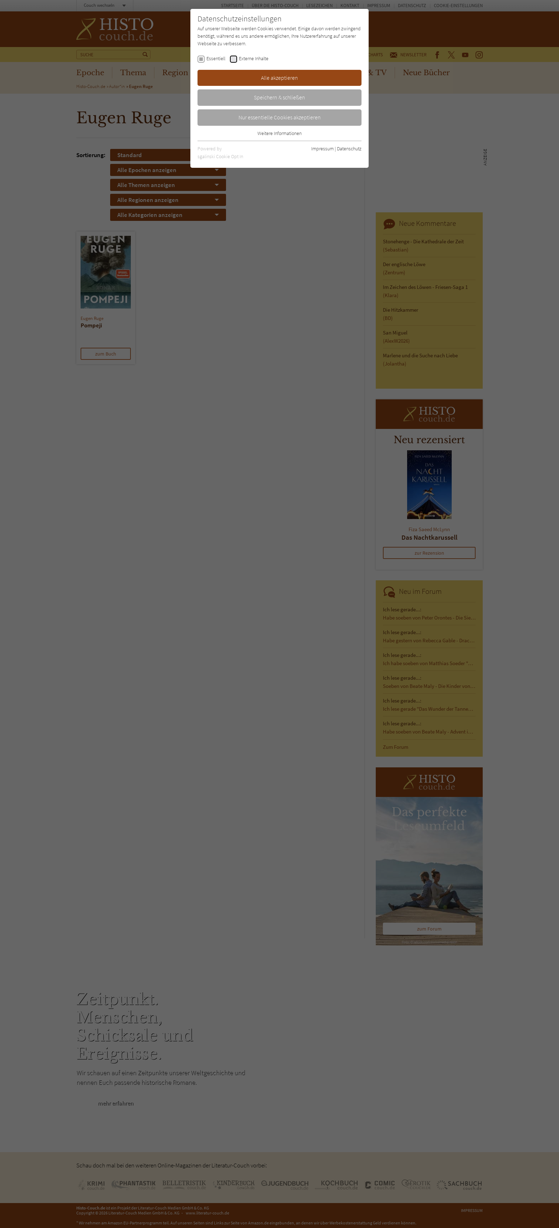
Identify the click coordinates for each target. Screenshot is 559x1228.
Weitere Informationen (279, 133)
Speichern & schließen (279, 97)
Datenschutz (349, 148)
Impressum (322, 148)
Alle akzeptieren (279, 77)
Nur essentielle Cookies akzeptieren (280, 117)
